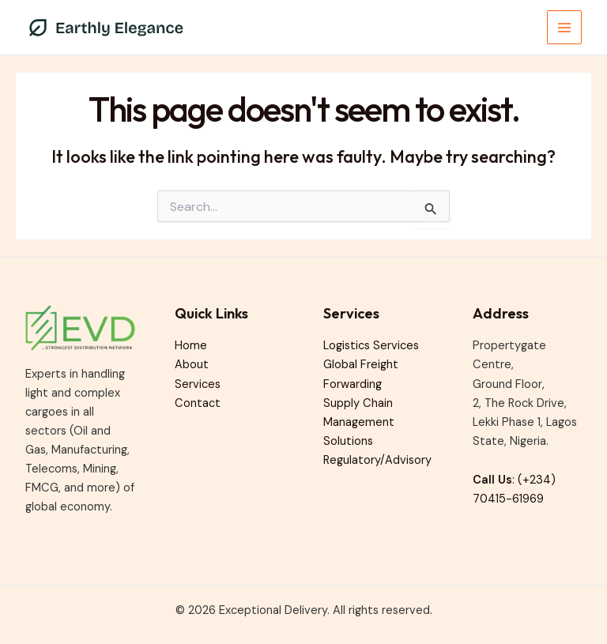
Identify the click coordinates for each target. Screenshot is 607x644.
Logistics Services (371, 345)
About (192, 364)
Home (191, 345)
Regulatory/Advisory (377, 460)
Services (198, 384)
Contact (198, 403)
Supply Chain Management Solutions (358, 422)
